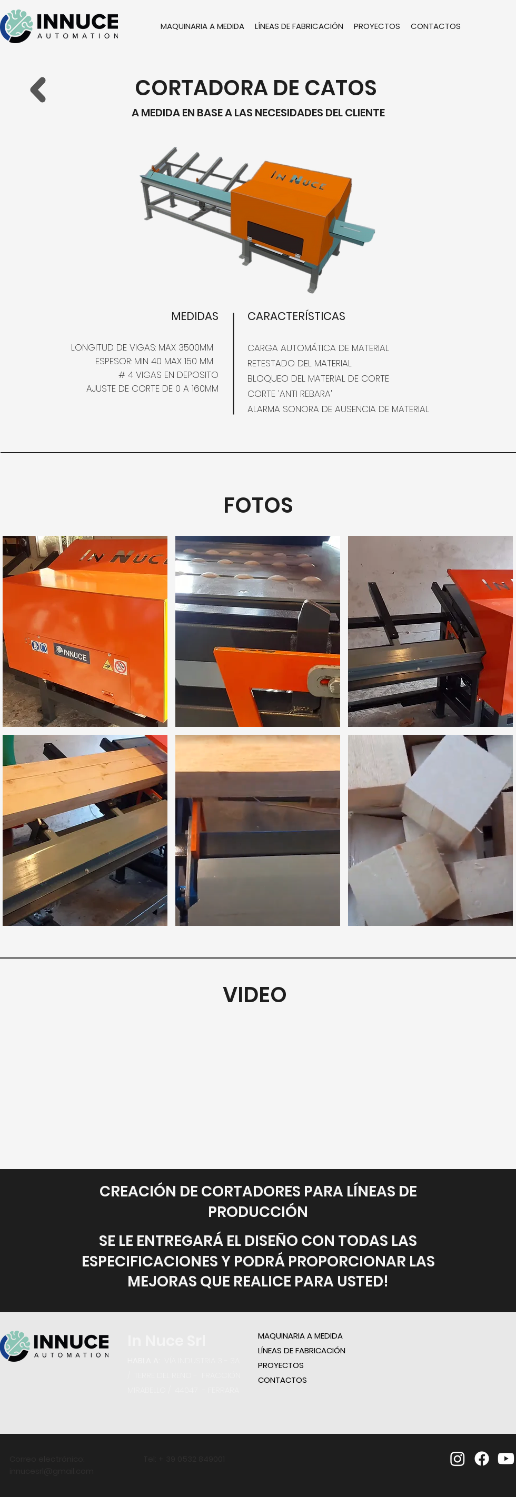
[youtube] (506, 1458)
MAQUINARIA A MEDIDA (300, 1335)
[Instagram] (457, 1458)
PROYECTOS (281, 1365)
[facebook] (481, 1458)
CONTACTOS (282, 1379)
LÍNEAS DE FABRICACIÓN (301, 1350)
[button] (85, 631)
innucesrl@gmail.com (51, 1470)
